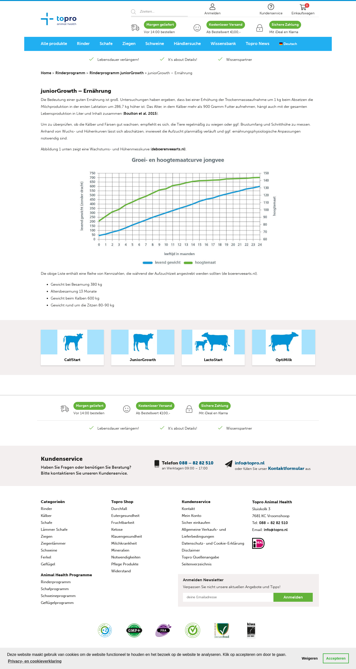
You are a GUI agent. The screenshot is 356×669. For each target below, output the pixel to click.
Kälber (46, 515)
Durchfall (119, 509)
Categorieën (53, 501)
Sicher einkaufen (196, 522)
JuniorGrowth (143, 360)
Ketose (117, 529)
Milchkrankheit (124, 543)
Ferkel (46, 557)
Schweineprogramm (58, 596)
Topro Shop (122, 501)
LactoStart (213, 360)
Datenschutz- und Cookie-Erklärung (213, 543)
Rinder (83, 43)
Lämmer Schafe (54, 529)
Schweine (154, 43)
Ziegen (128, 43)
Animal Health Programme (66, 575)
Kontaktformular (286, 468)
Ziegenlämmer (53, 543)
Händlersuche (187, 43)
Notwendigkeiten (125, 557)
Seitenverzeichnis (197, 564)
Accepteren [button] (335, 658)
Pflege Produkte (124, 564)
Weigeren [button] (310, 658)
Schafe (106, 43)
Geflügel (48, 564)
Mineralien (120, 550)
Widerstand (121, 571)
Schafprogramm (55, 589)
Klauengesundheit (126, 536)
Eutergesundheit (125, 515)
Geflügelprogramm (57, 602)
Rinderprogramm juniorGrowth (116, 73)
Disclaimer (191, 550)
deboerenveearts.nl (168, 149)
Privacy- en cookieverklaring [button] (35, 661)
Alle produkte (54, 43)
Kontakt (188, 509)
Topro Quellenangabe (200, 557)
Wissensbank (223, 43)
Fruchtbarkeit (122, 522)
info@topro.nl (250, 463)
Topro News (257, 43)
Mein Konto (191, 515)
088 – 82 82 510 (196, 463)
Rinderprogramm (70, 73)
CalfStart (72, 360)
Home (46, 73)
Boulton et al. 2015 (140, 113)
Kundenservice (196, 501)
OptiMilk (284, 360)
